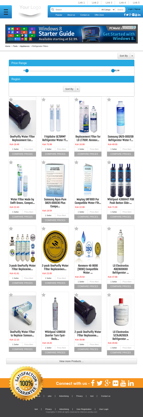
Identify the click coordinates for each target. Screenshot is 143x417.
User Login (103, 409)
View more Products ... (71, 361)
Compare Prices (22, 154)
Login (130, 9)
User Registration (84, 409)
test (91, 396)
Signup (137, 9)
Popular (59, 15)
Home (8, 46)
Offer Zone (99, 15)
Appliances (25, 46)
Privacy (79, 396)
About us (71, 15)
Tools (15, 46)
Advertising (64, 396)
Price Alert (28, 149)
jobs (50, 396)
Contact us (84, 15)
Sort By (124, 55)
